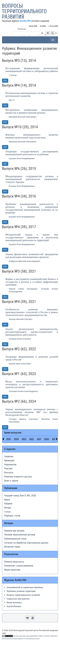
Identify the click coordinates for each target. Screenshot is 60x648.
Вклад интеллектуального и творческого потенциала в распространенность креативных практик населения (31, 384)
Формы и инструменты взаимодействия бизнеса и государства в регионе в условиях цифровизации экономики (31, 282)
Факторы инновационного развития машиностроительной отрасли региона (31, 136)
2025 (8, 439)
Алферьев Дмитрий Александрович (24, 261)
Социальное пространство (18, 598)
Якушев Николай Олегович (20, 319)
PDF (5, 81)
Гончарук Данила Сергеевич (23, 419)
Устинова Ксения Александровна (23, 391)
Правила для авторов (14, 530)
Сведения (8, 456)
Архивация (9, 460)
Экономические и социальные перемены (25, 587)
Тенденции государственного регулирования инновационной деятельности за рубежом (31, 153)
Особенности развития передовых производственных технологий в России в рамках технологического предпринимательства (31, 312)
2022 (31, 439)
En (56, 33)
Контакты (8, 472)
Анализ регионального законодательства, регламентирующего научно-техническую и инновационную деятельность (31, 332)
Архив (7, 499)
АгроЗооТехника (14, 606)
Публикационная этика (15, 538)
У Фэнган (13, 75)
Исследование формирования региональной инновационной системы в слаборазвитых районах (31, 70)
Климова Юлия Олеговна (20, 339)
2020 (46, 439)
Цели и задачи (11, 480)
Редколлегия (10, 464)
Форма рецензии (12, 569)
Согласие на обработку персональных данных (26, 542)
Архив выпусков (12, 432)
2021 (39, 439)
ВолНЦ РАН (25, 20)
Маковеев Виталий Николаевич (22, 117)
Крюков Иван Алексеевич (20, 364)
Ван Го (12, 100)
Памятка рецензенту (14, 561)
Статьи (7, 511)
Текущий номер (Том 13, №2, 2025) (20, 495)
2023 (24, 439)
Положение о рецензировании (18, 565)
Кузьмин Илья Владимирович (22, 158)
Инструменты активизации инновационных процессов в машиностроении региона (31, 111)
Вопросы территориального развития (24, 11)
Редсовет (8, 468)
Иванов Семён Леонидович (23, 289)
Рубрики (8, 503)
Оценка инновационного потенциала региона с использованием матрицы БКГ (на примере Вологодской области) (31, 412)
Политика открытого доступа (18, 476)
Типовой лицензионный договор (19, 534)
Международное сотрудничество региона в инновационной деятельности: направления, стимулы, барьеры (31, 179)
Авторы (7, 507)
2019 (54, 439)
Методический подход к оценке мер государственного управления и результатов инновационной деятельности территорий (31, 237)
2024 (16, 439)
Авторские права (12, 546)
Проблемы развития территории (21, 591)
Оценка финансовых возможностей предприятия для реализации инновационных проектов (31, 255)
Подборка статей (12, 515)
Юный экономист (14, 602)
